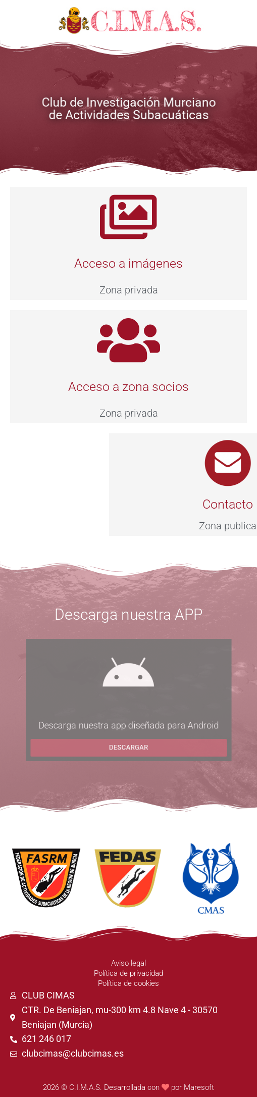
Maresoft (199, 1087)
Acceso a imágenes (128, 263)
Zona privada (128, 290)
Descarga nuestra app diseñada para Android (128, 729)
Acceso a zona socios (128, 386)
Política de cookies (128, 983)
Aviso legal (128, 963)
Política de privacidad (128, 973)
